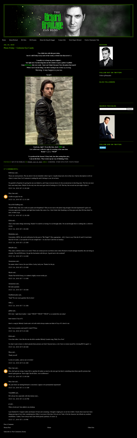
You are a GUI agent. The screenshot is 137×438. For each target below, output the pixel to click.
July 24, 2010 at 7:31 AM (18, 305)
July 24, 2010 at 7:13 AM (18, 278)
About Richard (13, 40)
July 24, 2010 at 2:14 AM (18, 256)
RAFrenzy (11, 173)
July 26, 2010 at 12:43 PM (18, 399)
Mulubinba (11, 234)
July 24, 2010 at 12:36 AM (18, 215)
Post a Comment (8, 424)
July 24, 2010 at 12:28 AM (18, 188)
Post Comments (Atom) (19, 431)
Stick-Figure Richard (75, 40)
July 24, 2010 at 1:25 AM (18, 242)
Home (4, 40)
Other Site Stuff (62, 162)
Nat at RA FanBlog (14, 204)
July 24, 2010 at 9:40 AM (18, 347)
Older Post (91, 427)
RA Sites (23, 40)
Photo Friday (74, 162)
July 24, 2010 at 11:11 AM (18, 387)
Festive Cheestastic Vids (92, 40)
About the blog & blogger (47, 40)
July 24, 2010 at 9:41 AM (18, 363)
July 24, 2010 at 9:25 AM (18, 331)
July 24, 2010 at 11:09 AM (18, 376)
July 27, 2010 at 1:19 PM (18, 419)
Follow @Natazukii (105, 75)
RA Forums (33, 40)
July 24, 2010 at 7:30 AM (18, 290)
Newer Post (7, 427)
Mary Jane (11, 193)
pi (9, 404)
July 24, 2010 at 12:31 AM (18, 199)
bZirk (10, 220)
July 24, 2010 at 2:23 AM (18, 267)
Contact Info (62, 40)
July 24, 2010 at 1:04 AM (18, 229)
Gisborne (51, 162)
